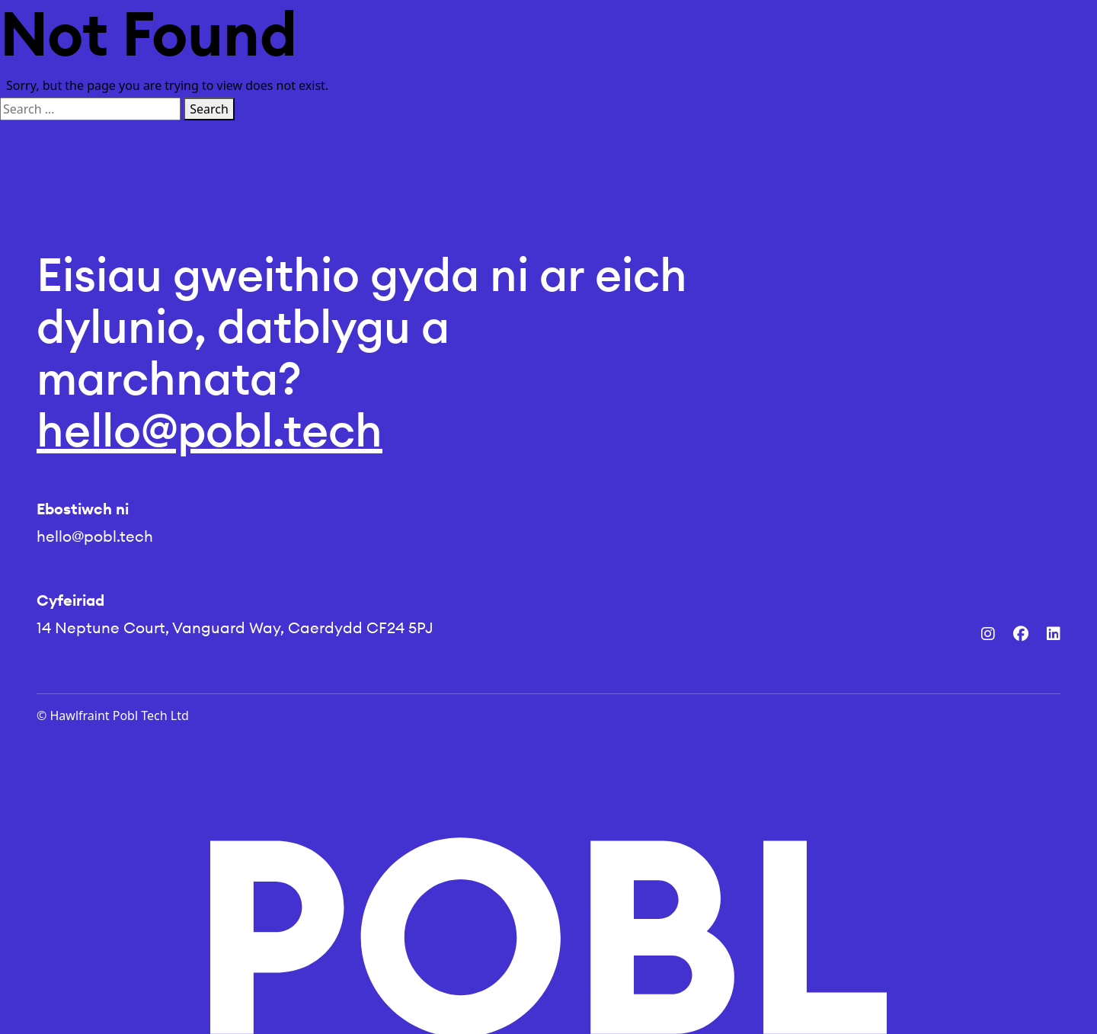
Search (209, 109)
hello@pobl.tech (209, 430)
